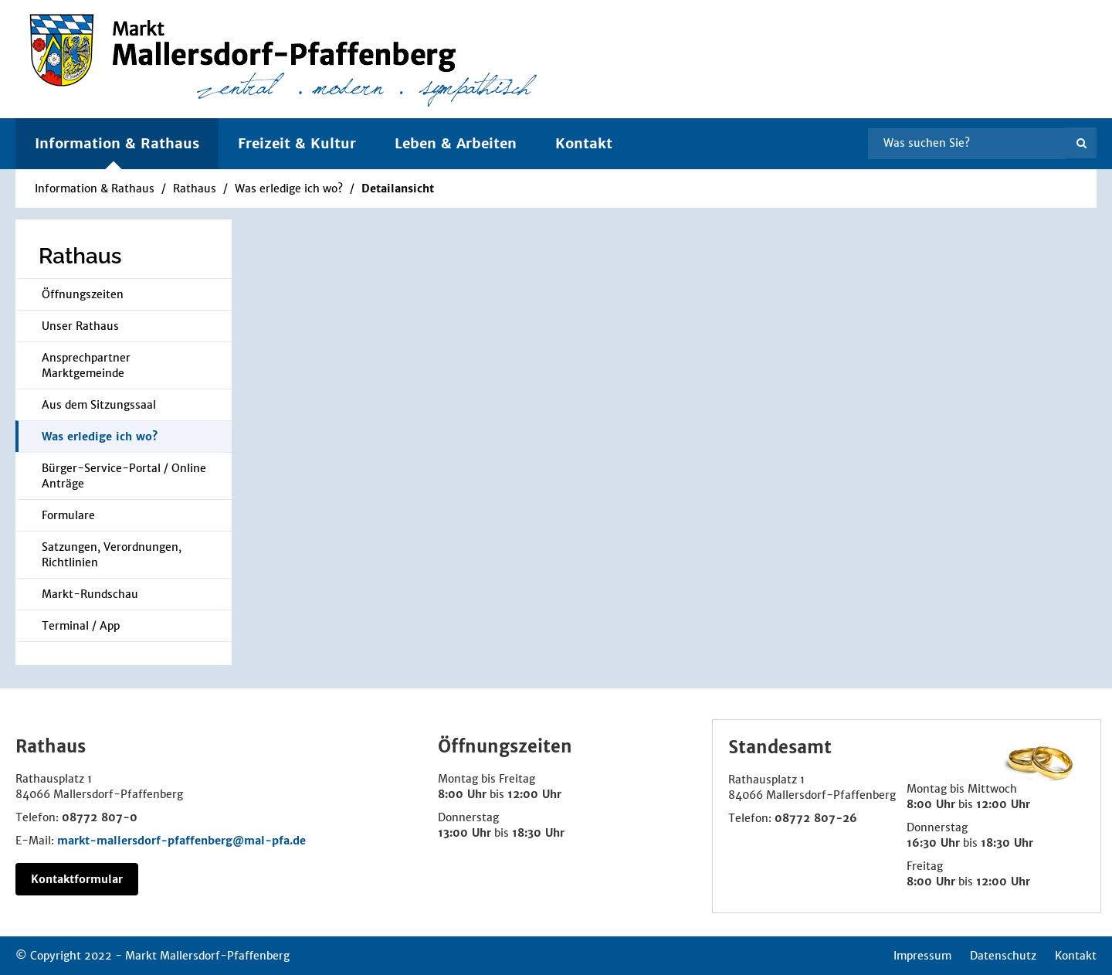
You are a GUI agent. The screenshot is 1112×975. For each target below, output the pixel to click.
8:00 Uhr (462, 794)
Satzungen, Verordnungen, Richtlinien (111, 554)
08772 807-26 (816, 818)
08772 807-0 (99, 817)
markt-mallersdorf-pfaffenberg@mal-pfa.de (181, 841)
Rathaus (194, 188)
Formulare (68, 515)
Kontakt (583, 143)
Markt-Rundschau (90, 594)
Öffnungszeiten (83, 294)
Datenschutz (1003, 956)
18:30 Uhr (538, 833)
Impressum (922, 956)
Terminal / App (81, 626)
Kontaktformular (77, 879)
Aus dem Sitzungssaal (99, 405)
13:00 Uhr (464, 833)
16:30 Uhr (933, 843)
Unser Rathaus (80, 326)
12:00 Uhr (534, 794)
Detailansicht (397, 188)
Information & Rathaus (94, 188)
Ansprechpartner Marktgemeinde (86, 365)
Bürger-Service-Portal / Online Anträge (124, 476)
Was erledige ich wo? (289, 188)
